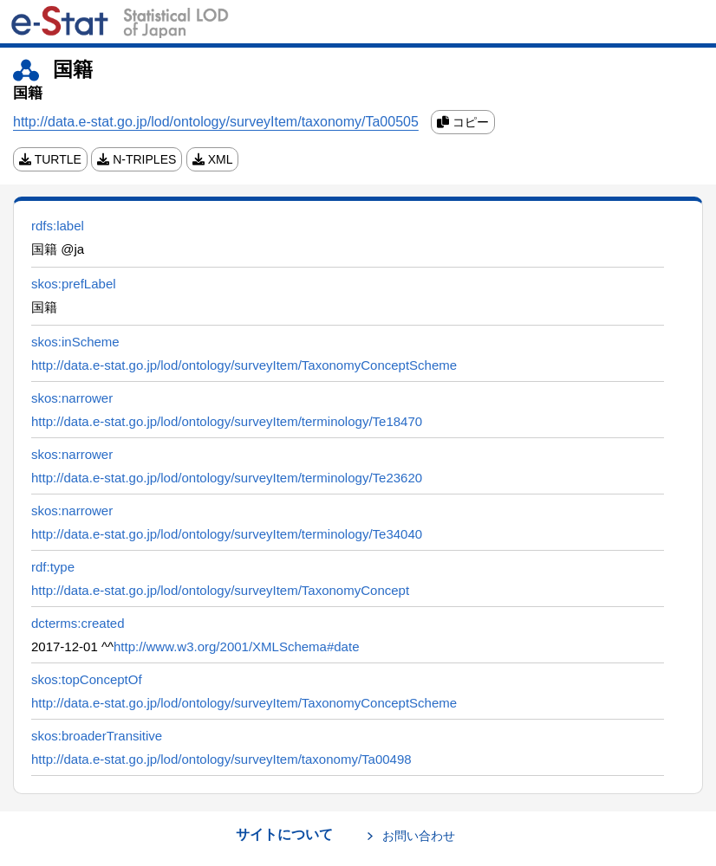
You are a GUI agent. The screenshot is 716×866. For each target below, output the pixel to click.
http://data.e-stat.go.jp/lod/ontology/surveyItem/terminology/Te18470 (226, 421)
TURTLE (50, 159)
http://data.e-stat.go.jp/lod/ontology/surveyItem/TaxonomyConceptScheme (244, 365)
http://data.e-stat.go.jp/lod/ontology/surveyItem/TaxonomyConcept (220, 590)
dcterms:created (78, 623)
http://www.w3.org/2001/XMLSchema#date (237, 646)
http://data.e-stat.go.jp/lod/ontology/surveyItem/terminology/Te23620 (226, 477)
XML (212, 159)
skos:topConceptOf (86, 679)
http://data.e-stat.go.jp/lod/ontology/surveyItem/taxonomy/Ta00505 (216, 121)
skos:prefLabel (73, 283)
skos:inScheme (75, 341)
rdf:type (53, 566)
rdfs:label (57, 225)
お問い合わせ (418, 836)
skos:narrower (72, 398)
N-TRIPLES (136, 159)
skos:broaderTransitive (96, 735)
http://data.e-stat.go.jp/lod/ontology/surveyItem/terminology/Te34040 (226, 534)
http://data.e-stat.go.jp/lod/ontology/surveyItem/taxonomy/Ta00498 (221, 759)
